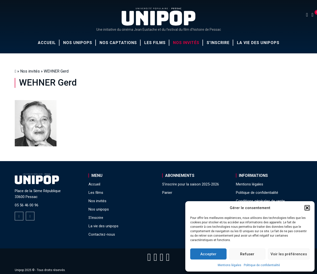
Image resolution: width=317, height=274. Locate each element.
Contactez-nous (101, 234)
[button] (307, 207)
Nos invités (186, 42)
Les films (155, 42)
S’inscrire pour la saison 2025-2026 (190, 184)
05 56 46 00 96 (26, 205)
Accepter (208, 254)
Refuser (247, 254)
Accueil (47, 42)
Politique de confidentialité (262, 265)
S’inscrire (218, 42)
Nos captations (118, 42)
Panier (167, 192)
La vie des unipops (258, 42)
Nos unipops (77, 42)
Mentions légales (229, 265)
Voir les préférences (289, 254)
